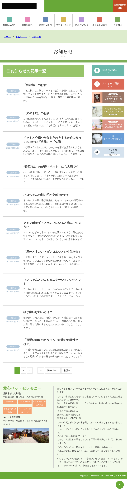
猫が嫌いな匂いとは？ (40, 323)
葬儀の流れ (27, 21)
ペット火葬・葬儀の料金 (39, 416)
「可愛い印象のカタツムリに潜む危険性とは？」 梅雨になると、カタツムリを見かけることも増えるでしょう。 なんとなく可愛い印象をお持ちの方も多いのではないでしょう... (53, 365)
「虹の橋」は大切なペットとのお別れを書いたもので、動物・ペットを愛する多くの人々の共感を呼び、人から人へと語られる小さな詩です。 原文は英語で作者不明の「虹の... (52, 95)
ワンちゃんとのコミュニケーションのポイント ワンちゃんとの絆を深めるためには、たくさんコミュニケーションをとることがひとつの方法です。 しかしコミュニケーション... (53, 306)
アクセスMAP (24, 414)
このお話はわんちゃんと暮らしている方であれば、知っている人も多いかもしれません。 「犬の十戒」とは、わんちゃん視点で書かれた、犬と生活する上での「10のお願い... (53, 122)
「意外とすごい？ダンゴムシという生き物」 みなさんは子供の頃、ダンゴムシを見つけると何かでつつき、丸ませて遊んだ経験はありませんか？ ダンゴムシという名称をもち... (53, 273)
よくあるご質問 (100, 21)
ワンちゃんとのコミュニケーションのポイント (53, 293)
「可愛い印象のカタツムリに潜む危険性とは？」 (52, 354)
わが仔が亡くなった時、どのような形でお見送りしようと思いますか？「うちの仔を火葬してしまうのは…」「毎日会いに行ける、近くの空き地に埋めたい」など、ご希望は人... (53, 151)
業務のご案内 (45, 21)
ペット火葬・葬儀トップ (25, 423)
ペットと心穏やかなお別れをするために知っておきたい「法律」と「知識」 (53, 140)
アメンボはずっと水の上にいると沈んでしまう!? (53, 231)
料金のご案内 (9, 21)
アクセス (118, 21)
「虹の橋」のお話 (37, 85)
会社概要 (10, 414)
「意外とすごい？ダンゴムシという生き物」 (53, 260)
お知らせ (13, 91)
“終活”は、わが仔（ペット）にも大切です (52, 169)
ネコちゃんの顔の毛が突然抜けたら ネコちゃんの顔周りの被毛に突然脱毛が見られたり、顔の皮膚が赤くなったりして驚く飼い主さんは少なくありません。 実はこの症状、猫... (53, 211)
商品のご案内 (81, 21)
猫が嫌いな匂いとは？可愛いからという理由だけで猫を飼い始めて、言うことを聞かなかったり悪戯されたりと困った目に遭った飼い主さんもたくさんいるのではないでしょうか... (52, 334)
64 (41, 383)
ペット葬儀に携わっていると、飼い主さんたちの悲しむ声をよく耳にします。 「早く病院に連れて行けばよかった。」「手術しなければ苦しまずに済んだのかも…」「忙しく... (53, 183)
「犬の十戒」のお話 (38, 113)
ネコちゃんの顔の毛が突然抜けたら (51, 200)
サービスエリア (63, 21)
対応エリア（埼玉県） (10, 423)
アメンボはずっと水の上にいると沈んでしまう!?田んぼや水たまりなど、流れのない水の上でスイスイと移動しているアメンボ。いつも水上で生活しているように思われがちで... (53, 242)
